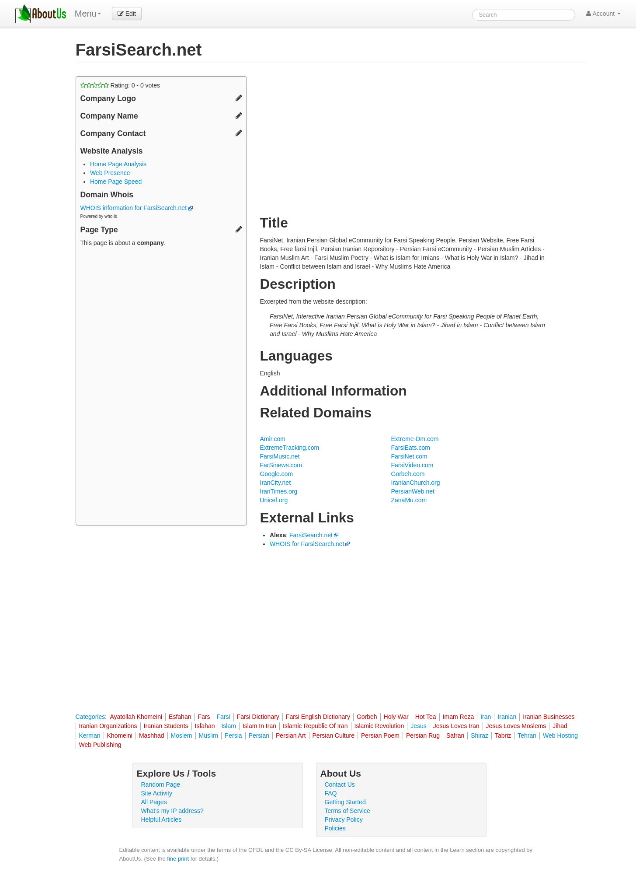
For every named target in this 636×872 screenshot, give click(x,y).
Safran (455, 735)
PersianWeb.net (412, 491)
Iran (485, 716)
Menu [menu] (88, 13)
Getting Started (345, 801)
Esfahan (180, 716)
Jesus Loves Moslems (516, 725)
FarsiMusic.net (280, 456)
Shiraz (479, 735)
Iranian (506, 716)
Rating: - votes (120, 85)
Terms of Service (347, 810)
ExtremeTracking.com (290, 447)
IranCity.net (275, 482)
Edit (127, 13)
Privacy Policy (344, 819)
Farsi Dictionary (258, 716)
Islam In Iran (259, 725)
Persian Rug (423, 735)
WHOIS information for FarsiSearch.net (136, 207)
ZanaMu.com (409, 500)
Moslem (181, 735)
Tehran (527, 735)
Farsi (223, 716)
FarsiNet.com (409, 456)
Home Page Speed (116, 181)
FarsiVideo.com (412, 465)
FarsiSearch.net (311, 535)
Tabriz (503, 735)
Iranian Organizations (108, 725)
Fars (204, 716)
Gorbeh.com (408, 473)
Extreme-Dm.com (415, 438)
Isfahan (205, 725)
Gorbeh (367, 716)
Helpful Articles (161, 819)
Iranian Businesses (548, 716)
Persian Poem (380, 735)
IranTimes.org (279, 491)
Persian (259, 735)
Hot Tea (425, 716)
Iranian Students (166, 725)
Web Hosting (560, 735)
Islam (228, 725)
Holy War (396, 716)
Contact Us (340, 784)
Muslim (208, 735)
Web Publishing (100, 744)
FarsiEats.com (410, 447)
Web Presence (110, 172)
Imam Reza (458, 716)
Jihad (560, 725)
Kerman (90, 735)
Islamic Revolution (379, 725)
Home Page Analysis (118, 164)
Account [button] (603, 13)
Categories (90, 716)
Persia (233, 735)
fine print (178, 858)
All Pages (154, 801)
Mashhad (151, 735)
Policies (335, 828)
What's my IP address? (172, 810)
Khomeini (119, 735)
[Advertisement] (161, 387)
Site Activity (157, 793)
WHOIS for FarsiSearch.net (307, 543)
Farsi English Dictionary (318, 716)
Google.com (276, 473)
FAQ (331, 793)
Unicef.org (274, 500)
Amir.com (272, 438)
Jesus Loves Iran (456, 725)
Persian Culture (334, 735)
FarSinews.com (281, 465)
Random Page (161, 784)
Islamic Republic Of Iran (315, 725)
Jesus (418, 725)
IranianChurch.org (415, 482)
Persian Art (291, 735)
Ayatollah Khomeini (136, 716)
